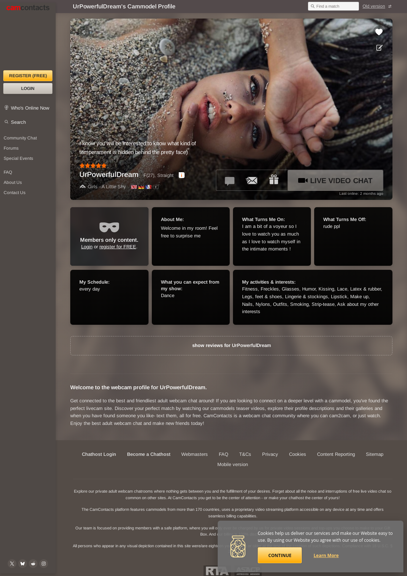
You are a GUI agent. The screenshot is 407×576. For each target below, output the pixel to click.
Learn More (326, 555)
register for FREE (117, 246)
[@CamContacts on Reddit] (33, 563)
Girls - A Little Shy (102, 186)
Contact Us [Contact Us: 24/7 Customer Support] (14, 192)
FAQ (223, 454)
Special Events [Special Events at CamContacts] (18, 158)
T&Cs (245, 454)
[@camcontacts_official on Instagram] (43, 563)
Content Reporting (336, 454)
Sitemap (374, 454)
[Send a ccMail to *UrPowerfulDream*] (252, 180)
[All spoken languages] (156, 187)
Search (18, 122)
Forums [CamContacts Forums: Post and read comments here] (11, 148)
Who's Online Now (30, 108)
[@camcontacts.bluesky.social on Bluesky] (22, 563)
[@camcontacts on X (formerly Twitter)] (12, 563)
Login (28, 88)
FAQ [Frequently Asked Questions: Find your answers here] (8, 172)
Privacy (270, 454)
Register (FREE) (28, 75)
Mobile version (232, 464)
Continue (279, 555)
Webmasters (194, 454)
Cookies (297, 454)
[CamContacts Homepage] (28, 36)
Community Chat (20, 138)
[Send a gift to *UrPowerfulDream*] (274, 180)
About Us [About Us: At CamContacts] (13, 182)
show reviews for (231, 345)
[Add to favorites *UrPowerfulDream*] (379, 32)
